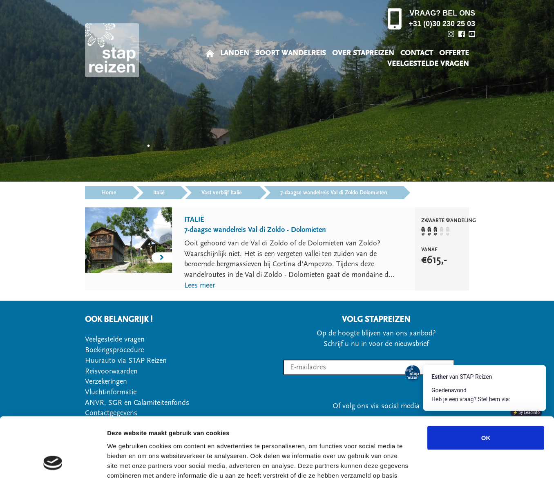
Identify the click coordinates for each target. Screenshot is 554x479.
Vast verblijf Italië (222, 192)
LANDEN (234, 53)
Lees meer (199, 285)
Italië (159, 192)
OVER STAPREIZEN (363, 53)
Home (108, 192)
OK (486, 382)
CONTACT (416, 53)
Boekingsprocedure (114, 350)
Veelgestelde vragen (115, 339)
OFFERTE (454, 53)
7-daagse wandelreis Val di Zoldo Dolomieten (333, 192)
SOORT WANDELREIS (290, 53)
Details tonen (441, 462)
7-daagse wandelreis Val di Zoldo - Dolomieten (255, 229)
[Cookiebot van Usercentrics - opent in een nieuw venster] (53, 463)
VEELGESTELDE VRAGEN (428, 63)
